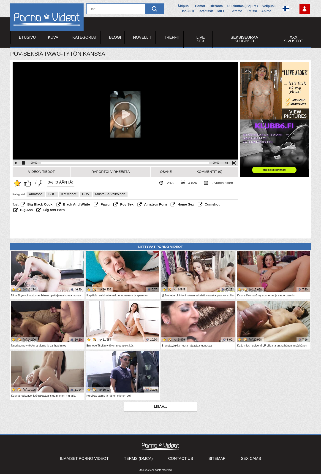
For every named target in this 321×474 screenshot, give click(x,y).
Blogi (115, 37)
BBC (51, 194)
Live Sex (200, 39)
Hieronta (216, 6)
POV (86, 194)
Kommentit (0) (209, 171)
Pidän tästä (28, 183)
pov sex (126, 204)
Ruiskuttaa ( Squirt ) (242, 6)
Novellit (142, 37)
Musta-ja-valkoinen (110, 194)
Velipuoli (269, 6)
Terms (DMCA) (138, 458)
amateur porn (155, 204)
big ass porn (54, 210)
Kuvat (54, 37)
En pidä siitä (37, 183)
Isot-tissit (206, 11)
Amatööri (36, 194)
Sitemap (217, 458)
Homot (200, 6)
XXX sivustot (293, 39)
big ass (26, 210)
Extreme (235, 11)
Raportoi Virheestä (110, 171)
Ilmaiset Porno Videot (84, 458)
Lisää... (160, 406)
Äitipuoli (184, 6)
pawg (105, 204)
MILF (221, 11)
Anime (266, 11)
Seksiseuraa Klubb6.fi (244, 39)
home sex (185, 204)
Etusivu (27, 37)
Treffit (172, 37)
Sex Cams (251, 458)
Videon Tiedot (41, 171)
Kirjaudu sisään (304, 9)
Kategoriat (84, 37)
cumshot (212, 204)
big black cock (39, 204)
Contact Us (180, 458)
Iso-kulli (188, 11)
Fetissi (252, 11)
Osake (166, 171)
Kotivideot (68, 194)
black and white (76, 204)
